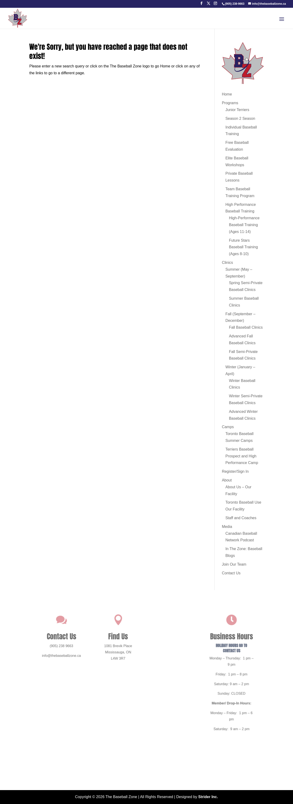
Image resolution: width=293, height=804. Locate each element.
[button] (201, 5)
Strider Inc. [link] (208, 797)
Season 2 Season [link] (240, 118)
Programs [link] (230, 103)
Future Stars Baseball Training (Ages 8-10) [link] (243, 247)
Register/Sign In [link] (235, 471)
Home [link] (227, 94)
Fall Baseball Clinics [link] (246, 327)
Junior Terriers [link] (237, 110)
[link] (234, 3)
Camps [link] (228, 427)
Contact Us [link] (231, 573)
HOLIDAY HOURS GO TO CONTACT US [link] (222, 653)
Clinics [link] (227, 263)
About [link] (227, 480)
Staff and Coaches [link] (240, 518)
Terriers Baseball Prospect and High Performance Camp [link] (241, 456)
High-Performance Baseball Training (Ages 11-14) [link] (244, 225)
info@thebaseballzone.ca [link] (71, 659)
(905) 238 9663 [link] (70, 651)
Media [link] (227, 527)
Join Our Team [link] (234, 564)
